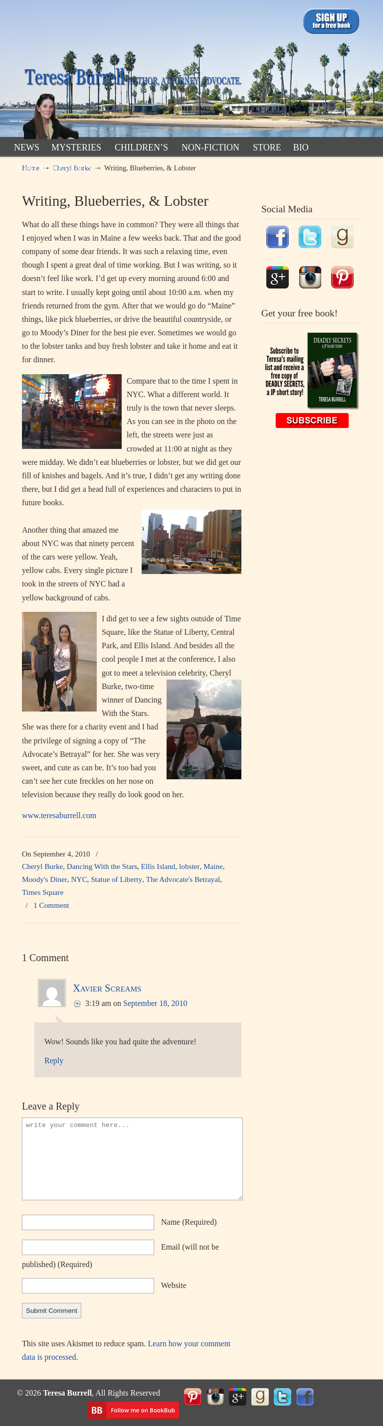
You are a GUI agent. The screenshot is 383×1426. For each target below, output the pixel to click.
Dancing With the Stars (102, 866)
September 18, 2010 (155, 1003)
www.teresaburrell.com (59, 815)
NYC (79, 879)
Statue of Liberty (116, 879)
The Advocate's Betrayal (183, 879)
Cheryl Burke (42, 866)
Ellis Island (158, 866)
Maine (213, 866)
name (189, 1222)
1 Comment (51, 905)
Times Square (42, 892)
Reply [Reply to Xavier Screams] (53, 1060)
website (174, 1285)
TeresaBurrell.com (131, 71)
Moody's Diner (44, 879)
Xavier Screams (107, 988)
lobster (189, 866)
